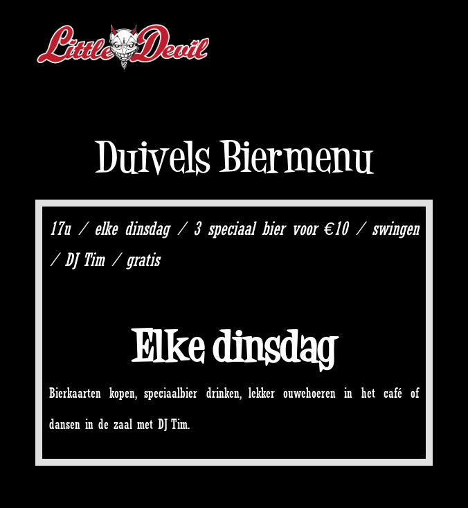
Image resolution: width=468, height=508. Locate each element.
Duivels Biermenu (234, 157)
